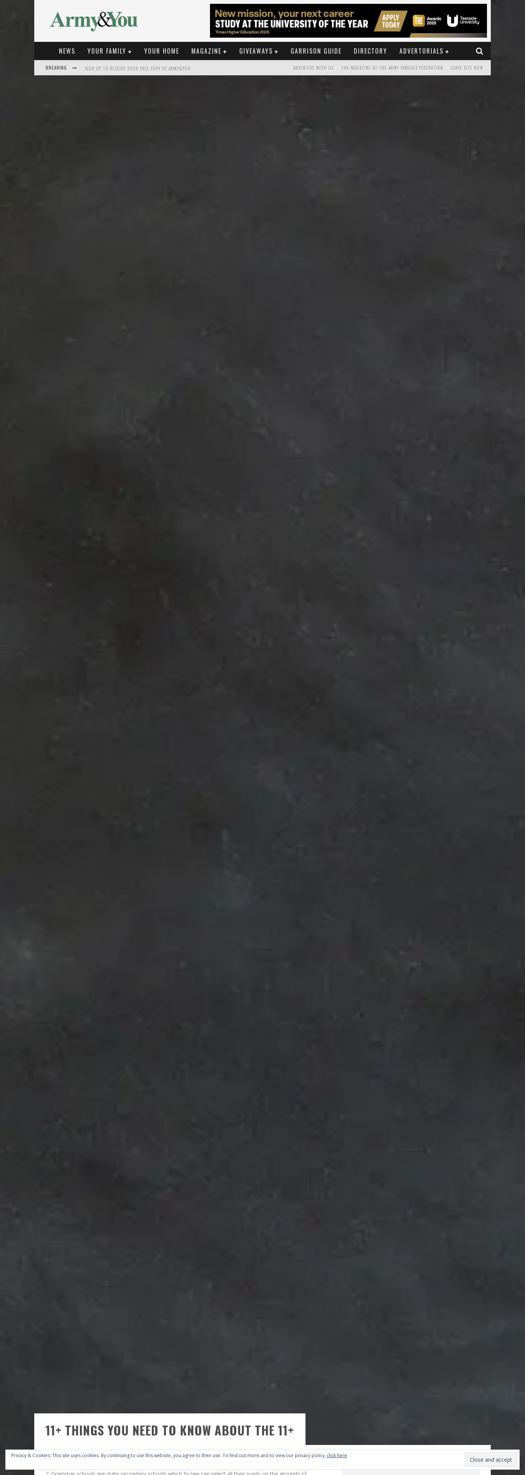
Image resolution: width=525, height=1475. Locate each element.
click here (337, 1455)
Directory (370, 51)
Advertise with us (313, 68)
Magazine (206, 51)
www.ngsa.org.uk (168, 1387)
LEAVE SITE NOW (467, 68)
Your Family (107, 51)
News (67, 51)
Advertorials (421, 51)
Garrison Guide (316, 51)
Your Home (161, 51)
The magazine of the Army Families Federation (392, 68)
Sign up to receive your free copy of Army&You (138, 68)
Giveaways (256, 51)
